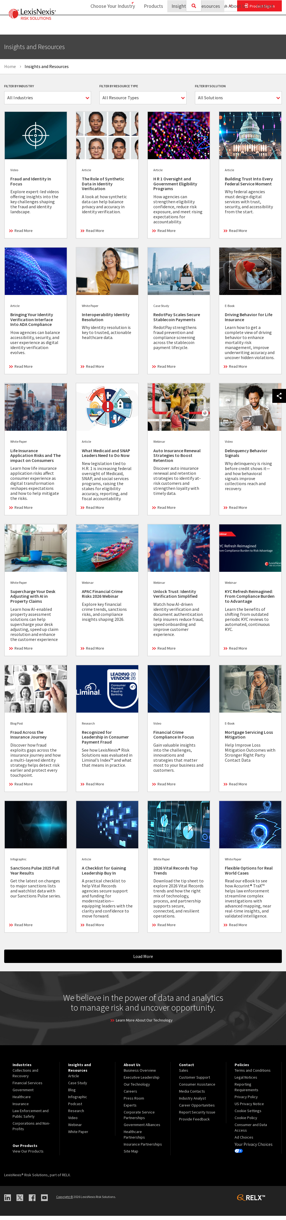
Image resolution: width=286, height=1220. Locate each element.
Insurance (21, 1107)
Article (73, 1079)
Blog (72, 1093)
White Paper (78, 1135)
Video (73, 1121)
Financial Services (27, 1086)
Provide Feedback (194, 1122)
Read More (24, 234)
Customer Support (194, 1081)
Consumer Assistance (197, 1088)
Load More (143, 960)
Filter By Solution (210, 86)
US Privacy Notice (249, 1107)
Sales (183, 1074)
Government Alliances (142, 1128)
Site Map (131, 1155)
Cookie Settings (248, 1114)
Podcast (75, 1107)
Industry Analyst (192, 1102)
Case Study (77, 1086)
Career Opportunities (197, 1109)
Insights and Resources (192, 26)
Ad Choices (244, 1141)
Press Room (134, 1102)
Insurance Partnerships (143, 1148)
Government (23, 1093)
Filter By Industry (19, 86)
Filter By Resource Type (118, 86)
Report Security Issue (197, 1116)
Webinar (75, 1128)
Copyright (64, 1201)
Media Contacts (192, 1095)
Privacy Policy (246, 1100)
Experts (130, 1109)
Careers (130, 1095)
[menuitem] (150, 27)
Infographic (77, 1100)
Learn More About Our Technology (144, 1024)
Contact (265, 26)
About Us (234, 26)
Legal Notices (246, 1081)
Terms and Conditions (253, 1074)
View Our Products (28, 1155)
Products (149, 26)
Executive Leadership (141, 1081)
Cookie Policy (246, 1121)
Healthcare (22, 1100)
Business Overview (140, 1074)
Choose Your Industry (105, 26)
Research (76, 1114)
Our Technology (137, 1088)
